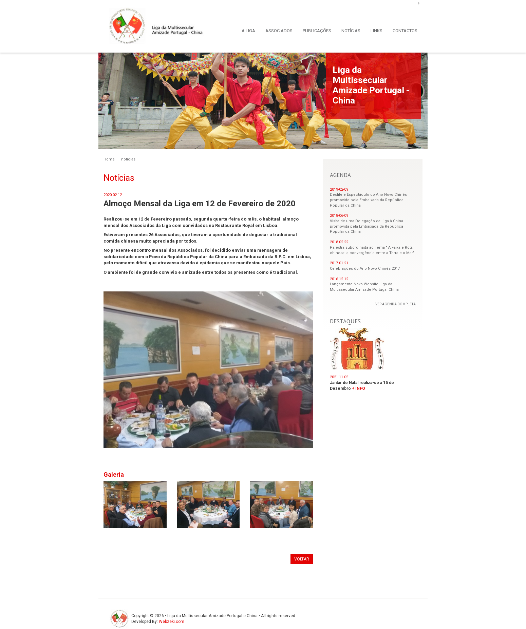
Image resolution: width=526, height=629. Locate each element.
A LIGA (248, 30)
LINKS (376, 30)
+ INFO (358, 388)
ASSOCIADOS (279, 30)
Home (109, 159)
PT (420, 3)
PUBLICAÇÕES (317, 30)
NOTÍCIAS (350, 30)
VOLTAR (301, 559)
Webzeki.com (171, 621)
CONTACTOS (405, 30)
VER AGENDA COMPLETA (395, 304)
